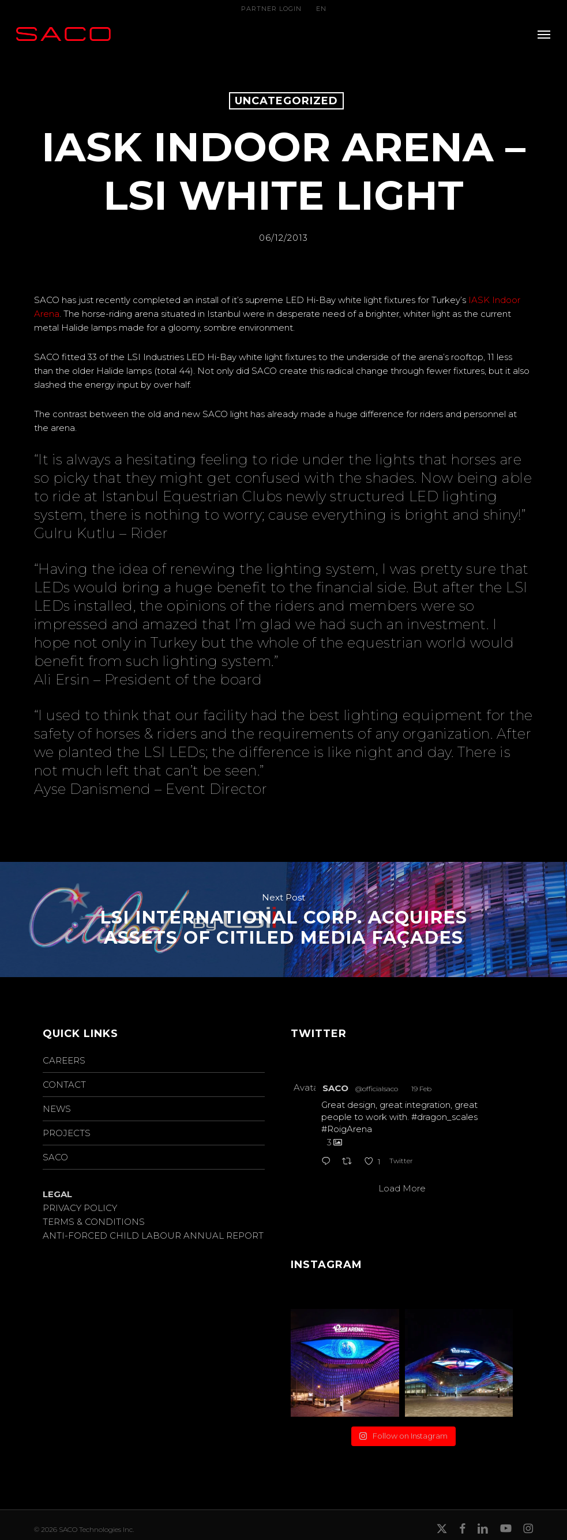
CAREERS (64, 1060)
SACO (55, 1157)
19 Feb (421, 1088)
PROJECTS (67, 1132)
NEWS (57, 1108)
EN (321, 9)
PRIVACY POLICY (80, 1207)
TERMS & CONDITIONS (94, 1221)
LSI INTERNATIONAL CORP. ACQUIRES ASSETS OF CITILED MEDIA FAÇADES (283, 919)
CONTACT (64, 1084)
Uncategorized (286, 100)
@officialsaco (376, 1088)
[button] (544, 34)
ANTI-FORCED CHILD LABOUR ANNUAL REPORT (153, 1235)
